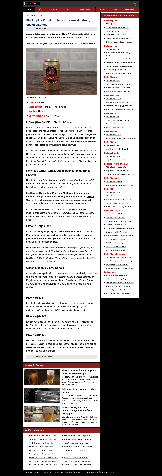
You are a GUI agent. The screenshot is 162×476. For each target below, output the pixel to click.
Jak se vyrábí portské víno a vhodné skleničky (120, 62)
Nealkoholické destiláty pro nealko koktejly (119, 268)
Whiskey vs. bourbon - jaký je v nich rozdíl (119, 106)
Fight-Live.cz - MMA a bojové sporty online (77, 439)
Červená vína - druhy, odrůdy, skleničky (118, 59)
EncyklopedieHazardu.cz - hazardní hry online (78, 447)
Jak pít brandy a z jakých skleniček (117, 160)
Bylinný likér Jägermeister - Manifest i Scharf (120, 196)
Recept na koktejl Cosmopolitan (116, 250)
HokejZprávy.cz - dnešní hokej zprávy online (43, 457)
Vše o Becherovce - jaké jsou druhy (117, 203)
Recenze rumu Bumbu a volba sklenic (118, 88)
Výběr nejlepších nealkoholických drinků (118, 257)
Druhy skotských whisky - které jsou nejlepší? (120, 102)
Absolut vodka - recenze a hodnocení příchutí (120, 138)
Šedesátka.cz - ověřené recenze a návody (42, 436)
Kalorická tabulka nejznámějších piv (117, 27)
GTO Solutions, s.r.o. (107, 472)
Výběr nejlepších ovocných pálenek (117, 167)
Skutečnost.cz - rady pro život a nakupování (43, 439)
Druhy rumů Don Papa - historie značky (118, 91)
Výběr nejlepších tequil (113, 145)
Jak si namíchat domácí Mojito (115, 217)
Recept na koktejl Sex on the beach (117, 239)
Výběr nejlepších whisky (113, 98)
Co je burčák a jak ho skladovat (116, 70)
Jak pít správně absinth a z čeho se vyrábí (119, 185)
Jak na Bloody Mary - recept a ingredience (119, 236)
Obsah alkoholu (88, 43)
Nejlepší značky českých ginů (115, 127)
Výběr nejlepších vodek (113, 134)
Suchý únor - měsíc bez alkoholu (116, 275)
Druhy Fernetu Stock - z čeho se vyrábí (118, 199)
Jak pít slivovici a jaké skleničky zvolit (118, 171)
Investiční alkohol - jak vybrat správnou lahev (120, 282)
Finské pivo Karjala (37, 43)
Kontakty (37, 472)
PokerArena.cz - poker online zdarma (75, 454)
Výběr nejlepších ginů (113, 116)
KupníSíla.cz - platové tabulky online (41, 447)
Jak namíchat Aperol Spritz (114, 214)
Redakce (50, 29)
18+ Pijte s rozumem (89, 472)
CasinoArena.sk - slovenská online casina (42, 461)
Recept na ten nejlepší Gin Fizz (116, 246)
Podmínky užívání (48, 472)
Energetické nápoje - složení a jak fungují (119, 261)
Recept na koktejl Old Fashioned (116, 232)
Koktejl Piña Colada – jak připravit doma (118, 221)
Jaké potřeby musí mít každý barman (117, 290)
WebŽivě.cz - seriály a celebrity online (41, 443)
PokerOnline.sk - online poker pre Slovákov (43, 465)
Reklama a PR (27, 472)
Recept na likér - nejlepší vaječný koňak (118, 207)
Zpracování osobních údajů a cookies (68, 472)
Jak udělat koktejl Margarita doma (116, 225)
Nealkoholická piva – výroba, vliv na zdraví (119, 42)
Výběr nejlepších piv (112, 24)
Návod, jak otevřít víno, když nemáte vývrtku (120, 293)
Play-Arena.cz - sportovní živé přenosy (76, 457)
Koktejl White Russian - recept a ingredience (120, 228)
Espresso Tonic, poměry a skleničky (117, 264)
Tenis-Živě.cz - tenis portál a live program (77, 436)
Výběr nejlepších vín (112, 49)
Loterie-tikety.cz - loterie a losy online (75, 450)
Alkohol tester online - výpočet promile (118, 279)
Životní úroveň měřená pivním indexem (118, 38)
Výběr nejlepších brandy (113, 156)
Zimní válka (61, 258)
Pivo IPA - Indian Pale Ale (114, 31)
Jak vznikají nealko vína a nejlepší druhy (119, 73)
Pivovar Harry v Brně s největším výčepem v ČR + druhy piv (77, 410)
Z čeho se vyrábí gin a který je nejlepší (118, 120)
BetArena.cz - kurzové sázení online (40, 450)
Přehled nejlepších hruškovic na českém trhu (120, 174)
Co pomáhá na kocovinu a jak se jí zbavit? (119, 286)
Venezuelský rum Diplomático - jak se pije (119, 84)
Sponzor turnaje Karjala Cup (63, 43)
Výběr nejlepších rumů (113, 80)
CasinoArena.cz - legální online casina (76, 443)
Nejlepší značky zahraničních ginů (116, 124)
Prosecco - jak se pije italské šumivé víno (119, 66)
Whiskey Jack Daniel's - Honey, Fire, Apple (119, 109)
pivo (34, 231)
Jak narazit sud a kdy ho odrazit (116, 35)
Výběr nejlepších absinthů (114, 181)
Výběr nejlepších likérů (113, 192)
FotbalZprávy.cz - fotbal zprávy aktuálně (42, 454)
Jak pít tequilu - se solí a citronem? (117, 149)
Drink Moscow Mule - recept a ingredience (119, 243)
